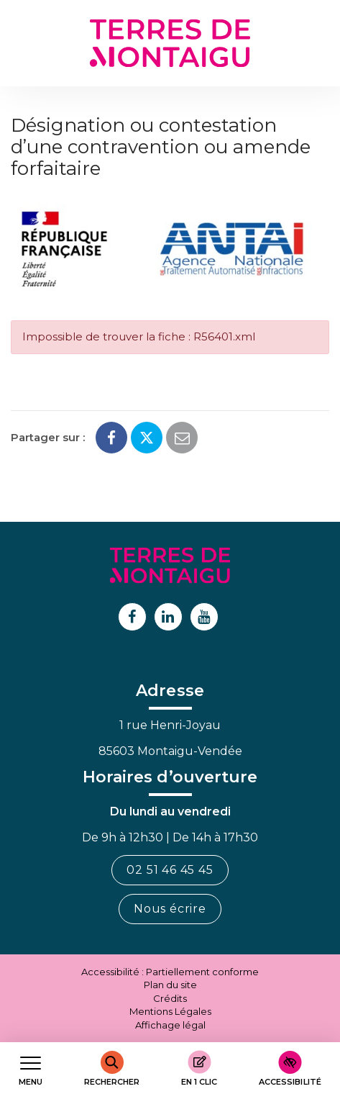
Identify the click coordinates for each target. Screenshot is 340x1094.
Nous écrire (170, 909)
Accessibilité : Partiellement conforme (170, 971)
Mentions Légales (170, 1011)
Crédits (170, 998)
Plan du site (170, 984)
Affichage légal (170, 1025)
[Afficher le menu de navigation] (30, 1068)
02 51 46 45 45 (170, 870)
